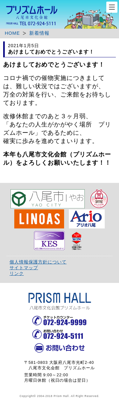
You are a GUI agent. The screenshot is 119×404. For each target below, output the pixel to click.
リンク (17, 273)
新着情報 (39, 33)
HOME (12, 33)
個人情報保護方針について (38, 261)
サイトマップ (24, 267)
